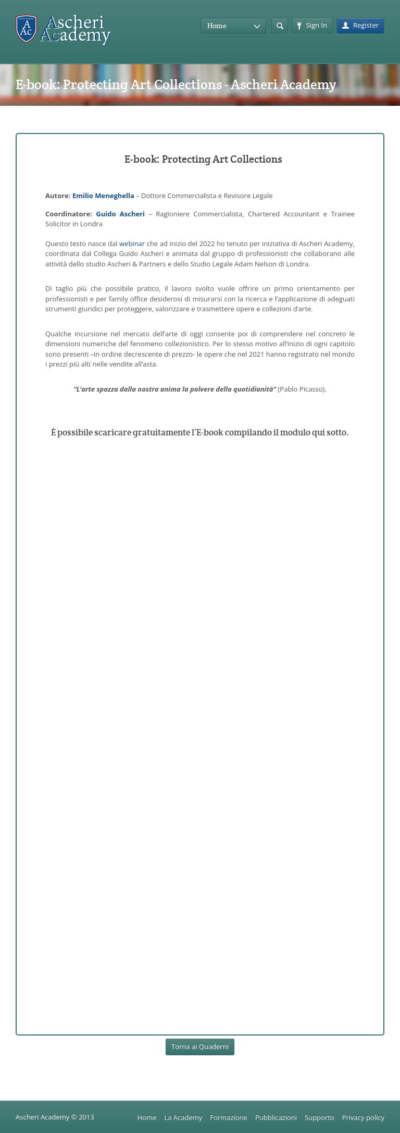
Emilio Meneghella (103, 195)
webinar (132, 243)
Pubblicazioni (276, 1117)
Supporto (319, 1117)
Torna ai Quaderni (200, 1046)
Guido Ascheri (120, 213)
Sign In (312, 25)
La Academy (183, 1117)
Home (147, 1117)
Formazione (228, 1117)
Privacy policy (363, 1117)
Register (360, 25)
